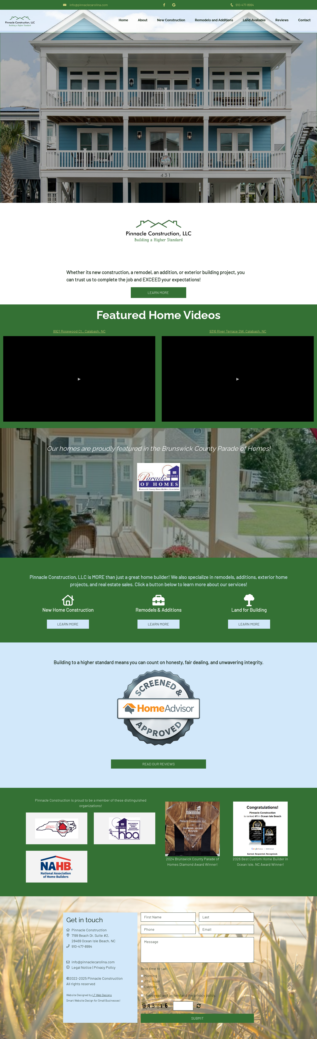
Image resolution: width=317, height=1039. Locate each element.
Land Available (254, 20)
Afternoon (152, 981)
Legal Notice (82, 967)
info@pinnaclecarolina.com (89, 5)
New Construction (171, 20)
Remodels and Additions (214, 20)
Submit (197, 1018)
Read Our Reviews (158, 764)
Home (123, 20)
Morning (150, 975)
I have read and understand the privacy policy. (180, 995)
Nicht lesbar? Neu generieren (199, 1005)
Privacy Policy (104, 967)
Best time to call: (154, 968)
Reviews (281, 20)
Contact (304, 20)
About (142, 20)
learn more (159, 292)
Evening (150, 986)
